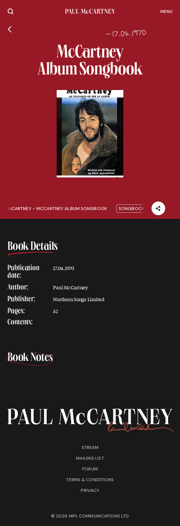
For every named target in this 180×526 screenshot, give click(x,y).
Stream (90, 447)
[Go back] (9, 29)
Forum (90, 469)
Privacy (90, 490)
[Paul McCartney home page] (90, 11)
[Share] (158, 208)
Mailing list (90, 458)
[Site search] (10, 11)
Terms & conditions (90, 480)
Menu (166, 11)
